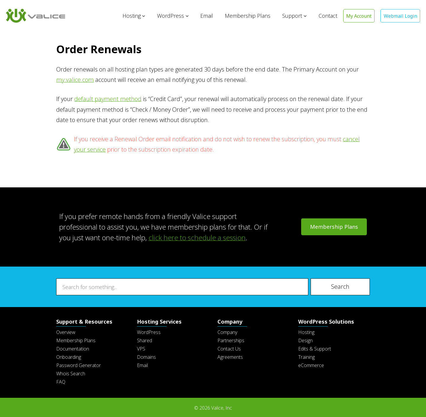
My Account (358, 16)
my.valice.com (74, 80)
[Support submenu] (304, 15)
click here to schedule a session (198, 237)
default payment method (107, 99)
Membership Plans (334, 226)
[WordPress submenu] (186, 15)
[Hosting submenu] (143, 15)
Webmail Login (400, 16)
